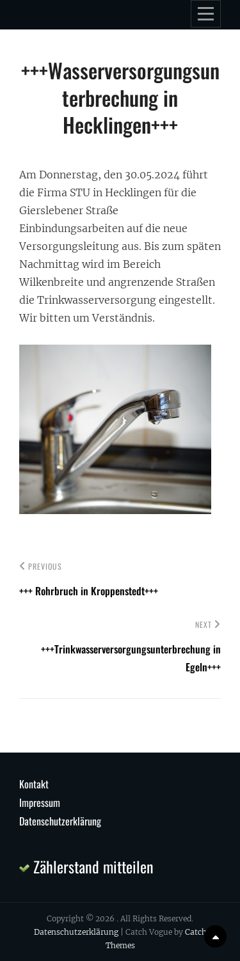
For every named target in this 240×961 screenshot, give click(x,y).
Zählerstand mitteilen (86, 866)
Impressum (39, 802)
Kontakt (34, 784)
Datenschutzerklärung (60, 821)
